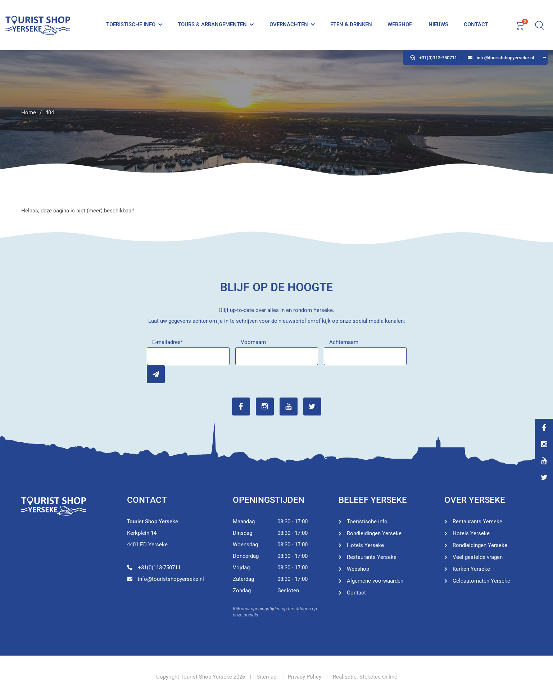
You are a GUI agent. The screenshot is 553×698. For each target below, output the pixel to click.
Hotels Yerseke (365, 545)
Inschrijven (156, 374)
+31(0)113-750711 (433, 57)
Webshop (400, 24)
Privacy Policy (304, 677)
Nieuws (438, 24)
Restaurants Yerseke (371, 557)
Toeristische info (130, 24)
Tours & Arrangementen (212, 24)
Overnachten (288, 24)
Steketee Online (378, 677)
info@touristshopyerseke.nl (501, 57)
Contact (476, 24)
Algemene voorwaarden (375, 581)
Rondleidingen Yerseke (374, 533)
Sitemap (266, 677)
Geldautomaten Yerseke (481, 581)
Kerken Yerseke (471, 569)
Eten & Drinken (351, 24)
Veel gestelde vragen (478, 557)
